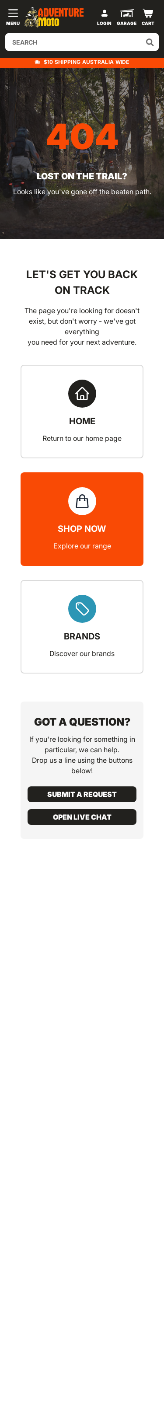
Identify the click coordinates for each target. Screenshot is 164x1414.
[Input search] (82, 42)
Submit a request (82, 794)
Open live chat (82, 817)
